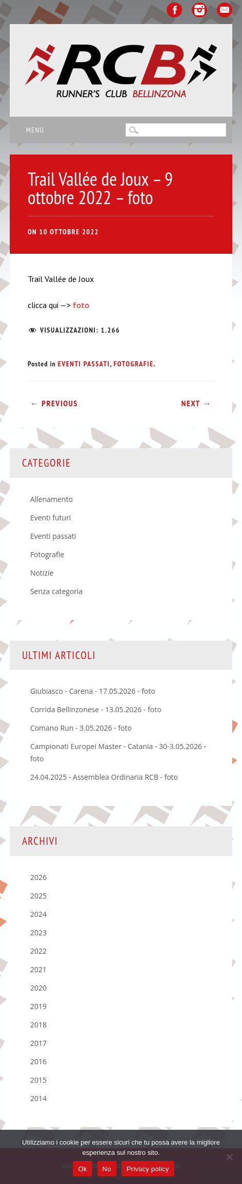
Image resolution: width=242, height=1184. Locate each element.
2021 (38, 969)
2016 (38, 1061)
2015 (38, 1080)
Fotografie (133, 363)
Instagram (199, 10)
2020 (38, 988)
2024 (38, 914)
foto (80, 305)
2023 (38, 932)
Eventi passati (84, 363)
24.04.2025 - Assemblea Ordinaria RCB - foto (104, 777)
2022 (38, 951)
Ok (82, 1169)
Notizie (41, 573)
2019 (38, 1006)
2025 (38, 896)
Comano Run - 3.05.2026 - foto (81, 728)
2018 (38, 1024)
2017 (38, 1043)
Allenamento (51, 499)
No (107, 1169)
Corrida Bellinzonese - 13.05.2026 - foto (96, 709)
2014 (38, 1098)
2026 (38, 877)
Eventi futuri (50, 517)
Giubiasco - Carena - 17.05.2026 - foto (92, 691)
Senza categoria (56, 591)
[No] (229, 1157)
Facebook (174, 10)
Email (224, 10)
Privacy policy (148, 1169)
